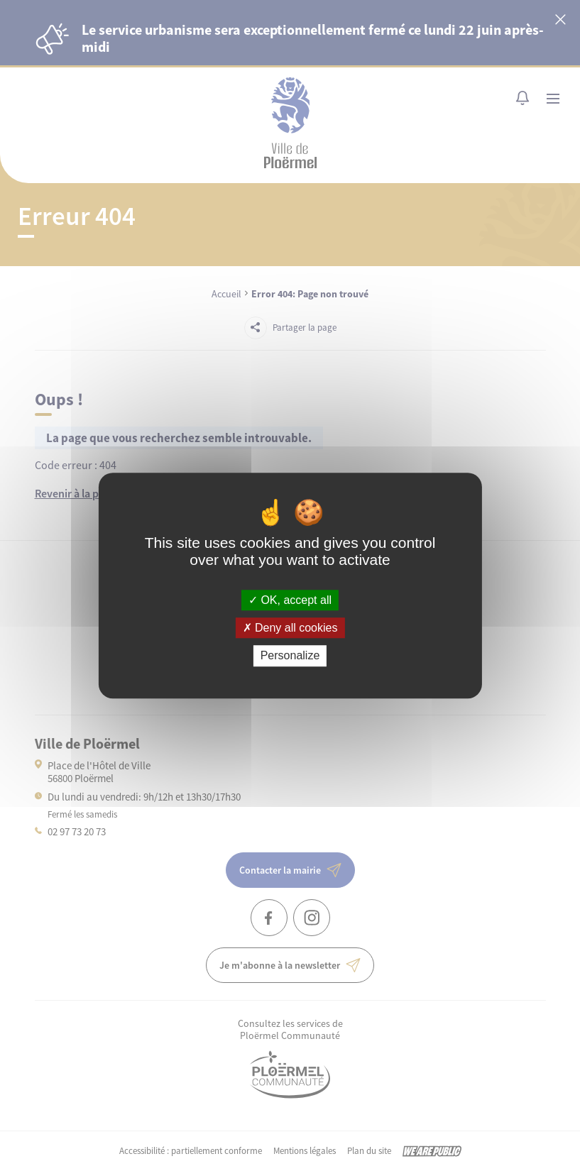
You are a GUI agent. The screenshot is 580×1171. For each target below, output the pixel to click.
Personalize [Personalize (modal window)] (290, 656)
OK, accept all (290, 600)
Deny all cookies (290, 628)
